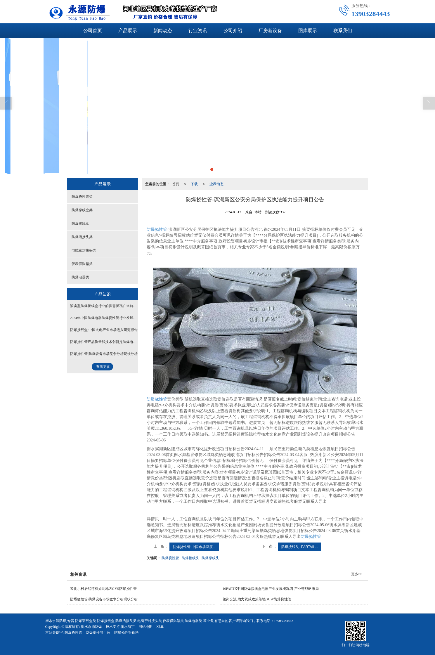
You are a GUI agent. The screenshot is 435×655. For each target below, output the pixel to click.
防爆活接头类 (82, 237)
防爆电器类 (80, 277)
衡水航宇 (128, 627)
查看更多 (103, 367)
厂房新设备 (270, 30)
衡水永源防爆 (91, 627)
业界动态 (216, 184)
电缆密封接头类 (84, 250)
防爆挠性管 (157, 229)
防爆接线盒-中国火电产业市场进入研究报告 (104, 330)
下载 (194, 184)
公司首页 (92, 30)
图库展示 (307, 30)
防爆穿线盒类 (82, 210)
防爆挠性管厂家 (98, 632)
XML (160, 627)
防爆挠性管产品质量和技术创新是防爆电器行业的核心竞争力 (117, 342)
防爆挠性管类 (82, 197)
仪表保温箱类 (82, 264)
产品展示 (127, 30)
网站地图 (145, 627)
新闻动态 (162, 30)
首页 (175, 184)
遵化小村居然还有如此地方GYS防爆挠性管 (103, 589)
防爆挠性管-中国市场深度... (194, 547)
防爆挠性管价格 (126, 632)
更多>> (356, 574)
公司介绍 (232, 30)
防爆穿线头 (210, 558)
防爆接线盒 (80, 223)
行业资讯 (197, 30)
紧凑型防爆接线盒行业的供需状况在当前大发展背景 (110, 306)
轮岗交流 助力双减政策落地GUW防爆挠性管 (257, 599)
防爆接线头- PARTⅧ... (299, 547)
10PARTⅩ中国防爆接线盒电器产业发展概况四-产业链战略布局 (271, 589)
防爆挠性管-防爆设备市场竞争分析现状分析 (104, 354)
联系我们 (342, 30)
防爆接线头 (190, 558)
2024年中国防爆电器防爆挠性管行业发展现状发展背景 (112, 318)
